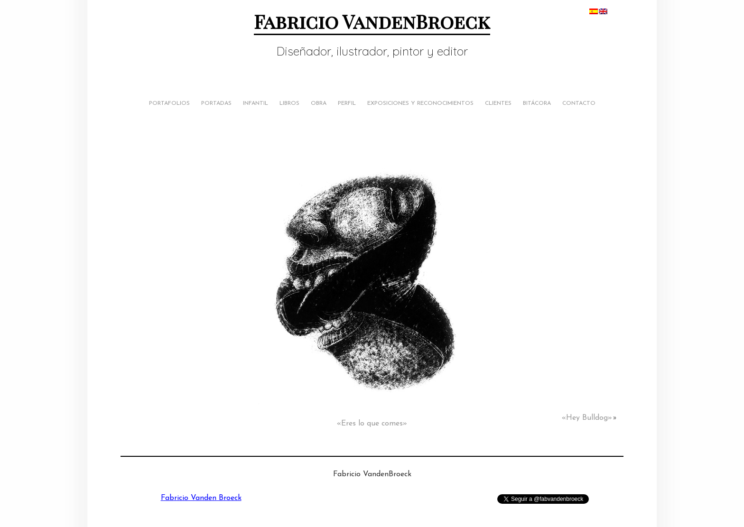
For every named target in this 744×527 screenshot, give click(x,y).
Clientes (498, 103)
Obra (318, 103)
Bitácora (537, 103)
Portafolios (169, 103)
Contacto (578, 103)
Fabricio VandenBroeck (372, 21)
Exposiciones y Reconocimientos (420, 103)
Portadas (216, 103)
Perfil (347, 103)
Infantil (255, 103)
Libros (289, 103)
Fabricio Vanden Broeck (201, 498)
